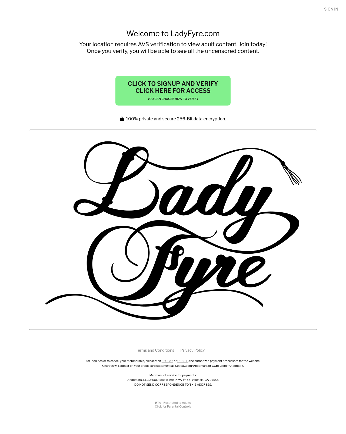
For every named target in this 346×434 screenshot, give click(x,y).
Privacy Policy (192, 350)
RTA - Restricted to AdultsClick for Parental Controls (173, 404)
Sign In (331, 9)
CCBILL (182, 361)
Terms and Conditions (155, 350)
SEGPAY (167, 361)
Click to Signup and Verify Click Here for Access (173, 90)
